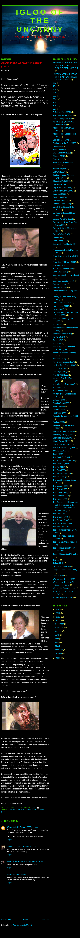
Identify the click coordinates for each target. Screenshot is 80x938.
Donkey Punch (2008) (62, 204)
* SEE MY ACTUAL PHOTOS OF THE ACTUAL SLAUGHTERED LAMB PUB (65, 65)
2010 (58, 617)
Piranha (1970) (59, 410)
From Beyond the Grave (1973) (66, 256)
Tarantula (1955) (59, 451)
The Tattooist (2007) (61, 520)
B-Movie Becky (13, 861)
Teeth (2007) (58, 454)
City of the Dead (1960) (62, 188)
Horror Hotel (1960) (61, 306)
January (58, 653)
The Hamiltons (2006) (62, 474)
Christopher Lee (59, 184)
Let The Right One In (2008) (64, 365)
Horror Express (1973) (62, 303)
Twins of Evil (58, 563)
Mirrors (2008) (59, 387)
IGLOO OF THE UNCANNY (40, 20)
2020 (58, 609)
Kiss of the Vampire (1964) (64, 362)
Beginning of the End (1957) (64, 143)
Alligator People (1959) (62, 119)
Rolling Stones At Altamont (64, 431)
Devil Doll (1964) (60, 197)
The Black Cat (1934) (61, 457)
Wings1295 (11, 827)
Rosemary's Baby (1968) (63, 435)
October (58, 631)
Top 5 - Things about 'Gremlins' (65, 554)
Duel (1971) (58, 238)
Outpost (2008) (59, 400)
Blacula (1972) (59, 156)
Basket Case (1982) (61, 140)
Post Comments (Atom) (22, 925)
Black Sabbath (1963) (62, 153)
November (59, 627)
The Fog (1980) (59, 470)
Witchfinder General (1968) (64, 588)
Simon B (11, 846)
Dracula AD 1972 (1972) (63, 219)
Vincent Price (58, 576)
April (57, 642)
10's (54, 86)
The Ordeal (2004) (60, 492)
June (57, 635)
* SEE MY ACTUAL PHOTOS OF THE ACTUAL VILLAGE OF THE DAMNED (65, 77)
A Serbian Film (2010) (62, 112)
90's (54, 109)
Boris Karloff (58, 159)
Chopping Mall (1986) (62, 181)
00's (54, 83)
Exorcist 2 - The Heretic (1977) (65, 244)
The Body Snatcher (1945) (64, 461)
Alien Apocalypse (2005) (63, 115)
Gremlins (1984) (59, 284)
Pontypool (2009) (60, 413)
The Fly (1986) (59, 467)
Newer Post (6, 920)
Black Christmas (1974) (62, 150)
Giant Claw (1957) (60, 272)
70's (54, 102)
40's (54, 93)
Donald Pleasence (60, 200)
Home (25, 920)
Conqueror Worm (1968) (63, 191)
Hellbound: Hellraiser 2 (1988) (65, 291)
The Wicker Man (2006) (62, 523)
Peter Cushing (59, 406)
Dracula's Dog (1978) (61, 234)
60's (54, 99)
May (57, 639)
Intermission (58, 325)
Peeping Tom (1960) (61, 403)
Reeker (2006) (59, 422)
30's (54, 90)
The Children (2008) (61, 464)
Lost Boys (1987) (60, 372)
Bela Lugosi (58, 146)
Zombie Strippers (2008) (63, 597)
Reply (9, 840)
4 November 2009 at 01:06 (32, 861)
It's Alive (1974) (59, 337)
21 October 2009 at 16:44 (27, 827)
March (58, 646)
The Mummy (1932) (61, 486)
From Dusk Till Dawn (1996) (64, 262)
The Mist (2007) (59, 477)
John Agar (57, 343)
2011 (58, 613)
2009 (58, 621)
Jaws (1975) (58, 340)
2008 (58, 658)
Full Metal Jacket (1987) (63, 269)
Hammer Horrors (60, 287)
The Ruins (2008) (60, 499)
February (59, 650)
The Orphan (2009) (61, 496)
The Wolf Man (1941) (61, 527)
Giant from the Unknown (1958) (66, 275)
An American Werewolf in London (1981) (21, 64)
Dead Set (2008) (59, 194)
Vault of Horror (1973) (62, 567)
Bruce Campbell (59, 169)
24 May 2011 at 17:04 (22, 874)
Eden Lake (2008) (60, 241)
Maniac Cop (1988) (61, 375)
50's (54, 96)
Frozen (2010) (59, 265)
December (59, 624)
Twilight (56, 560)
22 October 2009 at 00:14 (26, 846)
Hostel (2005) (58, 309)
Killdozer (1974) (59, 359)
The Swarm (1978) (60, 517)
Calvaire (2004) (59, 172)
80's (10, 810)
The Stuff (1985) (59, 514)
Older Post (45, 920)
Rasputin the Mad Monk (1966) (65, 416)
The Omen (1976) (60, 489)
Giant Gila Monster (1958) (63, 281)
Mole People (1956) (61, 391)
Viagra (9, 874)
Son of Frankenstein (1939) (64, 448)
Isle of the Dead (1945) (62, 334)
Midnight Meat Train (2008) (64, 384)
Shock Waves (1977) (61, 441)
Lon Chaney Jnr (59, 368)
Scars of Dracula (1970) (62, 438)
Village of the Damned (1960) (65, 570)
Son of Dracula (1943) (62, 444)
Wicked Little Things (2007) (64, 579)
